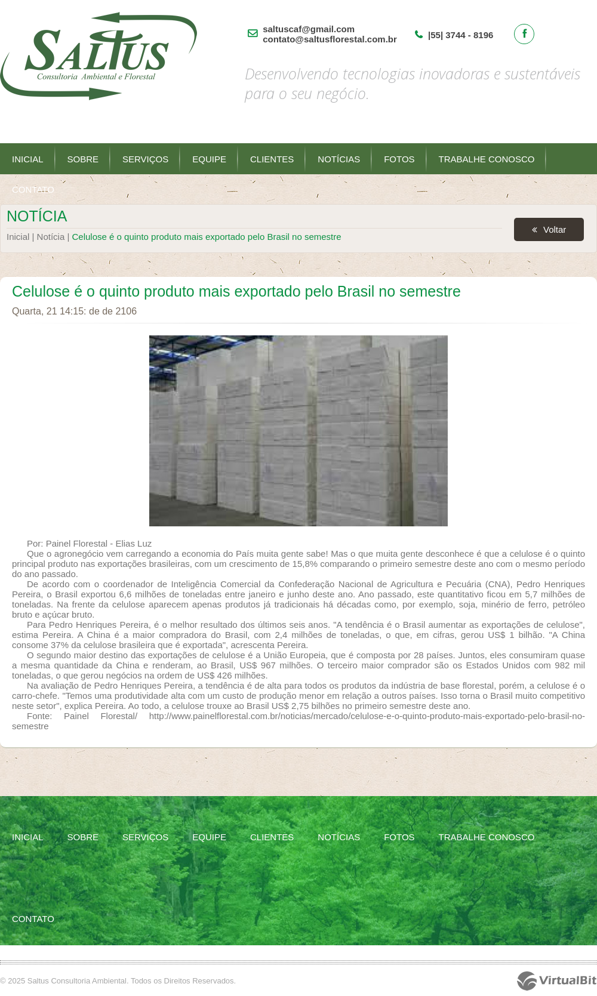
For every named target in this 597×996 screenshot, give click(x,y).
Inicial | (22, 237)
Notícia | (54, 237)
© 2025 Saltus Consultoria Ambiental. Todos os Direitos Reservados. (118, 980)
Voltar (554, 229)
